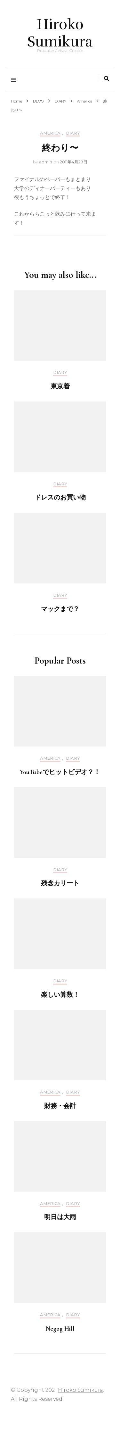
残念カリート (60, 883)
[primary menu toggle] (15, 80)
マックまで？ (60, 609)
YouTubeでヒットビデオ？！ (60, 772)
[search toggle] (106, 78)
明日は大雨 (60, 1217)
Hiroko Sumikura (60, 33)
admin (45, 161)
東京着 (60, 386)
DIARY (73, 133)
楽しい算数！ (60, 995)
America (50, 133)
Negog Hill (60, 1329)
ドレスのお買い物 (60, 497)
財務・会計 (60, 1106)
